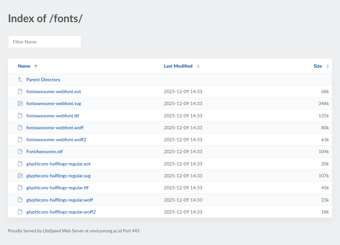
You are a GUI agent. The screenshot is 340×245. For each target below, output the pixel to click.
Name (24, 66)
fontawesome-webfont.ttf (48, 115)
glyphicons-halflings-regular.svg (54, 175)
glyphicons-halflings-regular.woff (55, 200)
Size (318, 66)
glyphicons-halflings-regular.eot (54, 163)
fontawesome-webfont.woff (50, 127)
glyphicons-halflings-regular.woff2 (56, 211)
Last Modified (178, 66)
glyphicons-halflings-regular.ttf (52, 187)
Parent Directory (38, 79)
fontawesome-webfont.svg (49, 103)
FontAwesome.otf (40, 151)
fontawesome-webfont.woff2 (51, 139)
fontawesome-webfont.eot (49, 91)
